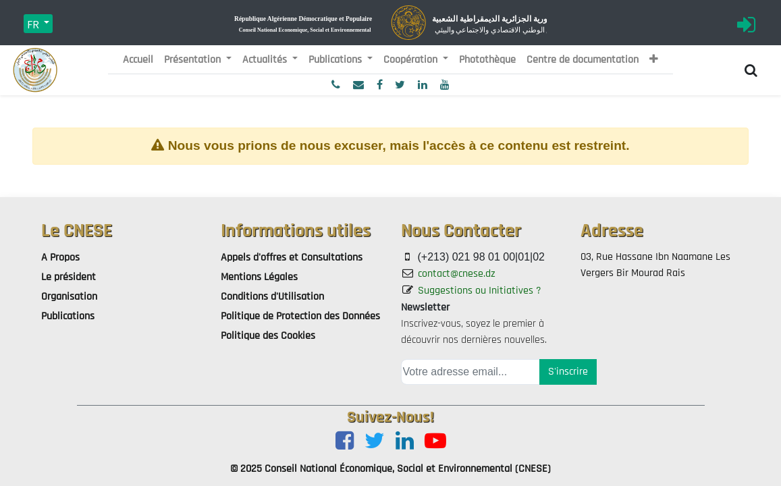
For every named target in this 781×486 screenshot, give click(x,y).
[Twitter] (374, 442)
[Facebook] (344, 442)
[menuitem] (138, 60)
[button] (654, 60)
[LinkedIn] (404, 442)
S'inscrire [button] (568, 371)
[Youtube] (435, 442)
